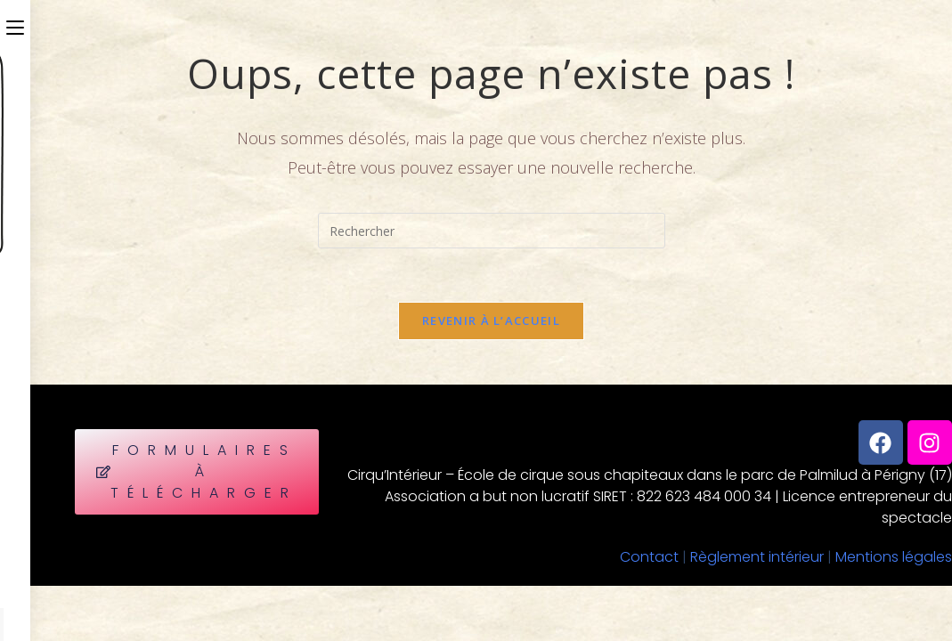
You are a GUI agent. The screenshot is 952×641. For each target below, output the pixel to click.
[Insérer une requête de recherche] (491, 230)
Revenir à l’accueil (491, 320)
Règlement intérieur (757, 557)
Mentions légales (893, 557)
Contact (649, 557)
